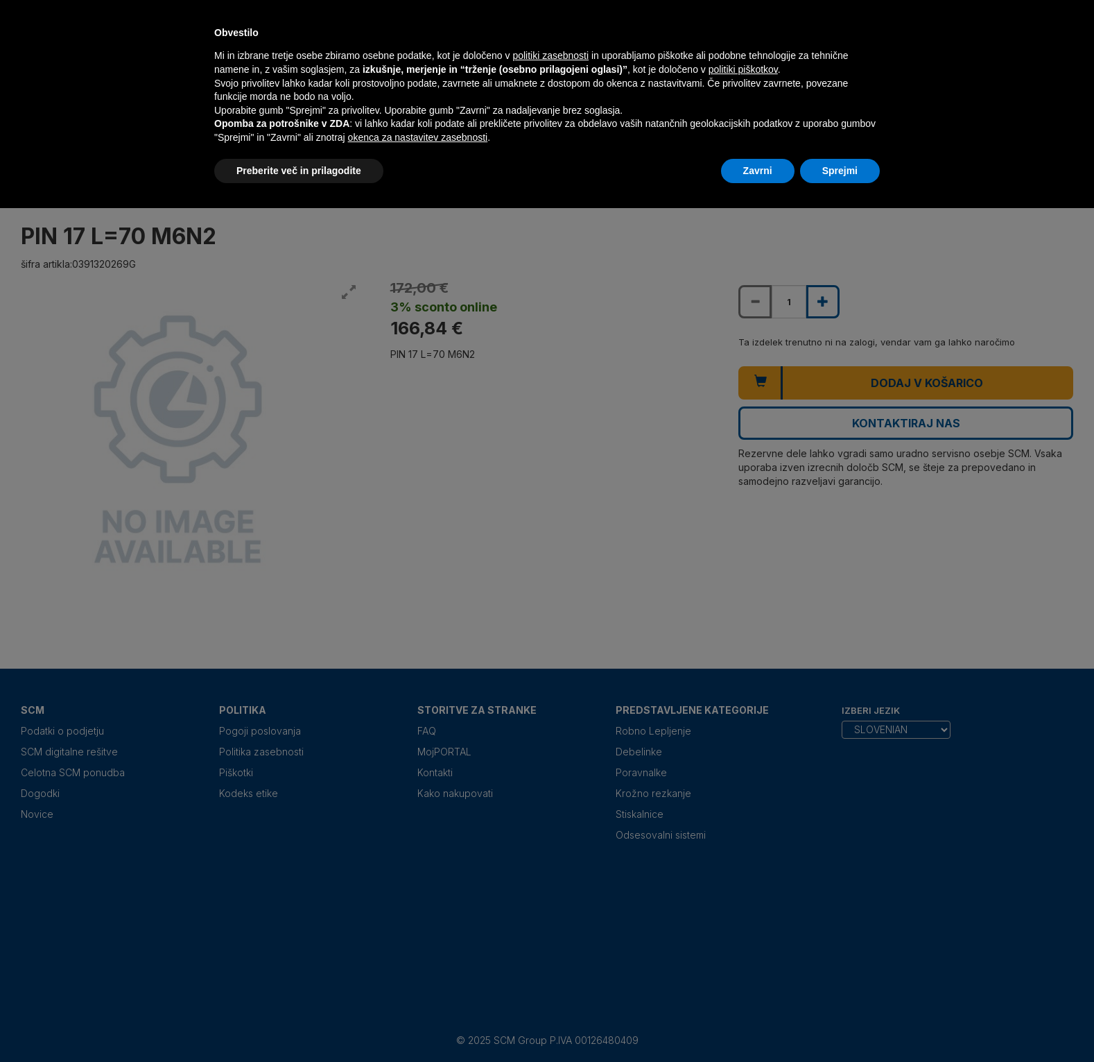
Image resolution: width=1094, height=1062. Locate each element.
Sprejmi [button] (840, 170)
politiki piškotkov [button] (743, 69)
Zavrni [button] (757, 170)
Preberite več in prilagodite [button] (298, 170)
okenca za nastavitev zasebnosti (418, 137)
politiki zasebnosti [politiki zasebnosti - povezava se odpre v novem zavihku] (550, 55)
